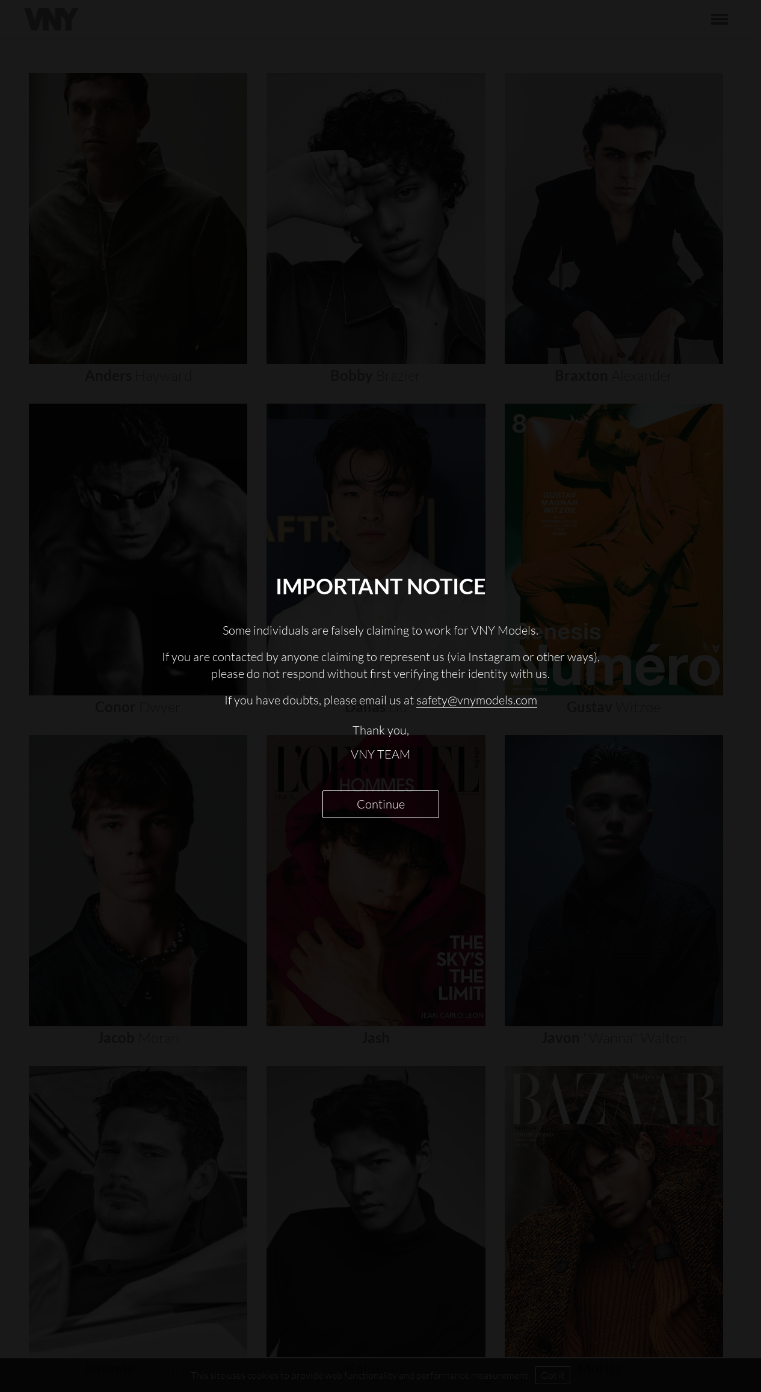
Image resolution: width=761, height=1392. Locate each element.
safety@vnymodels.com (476, 699)
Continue (381, 803)
